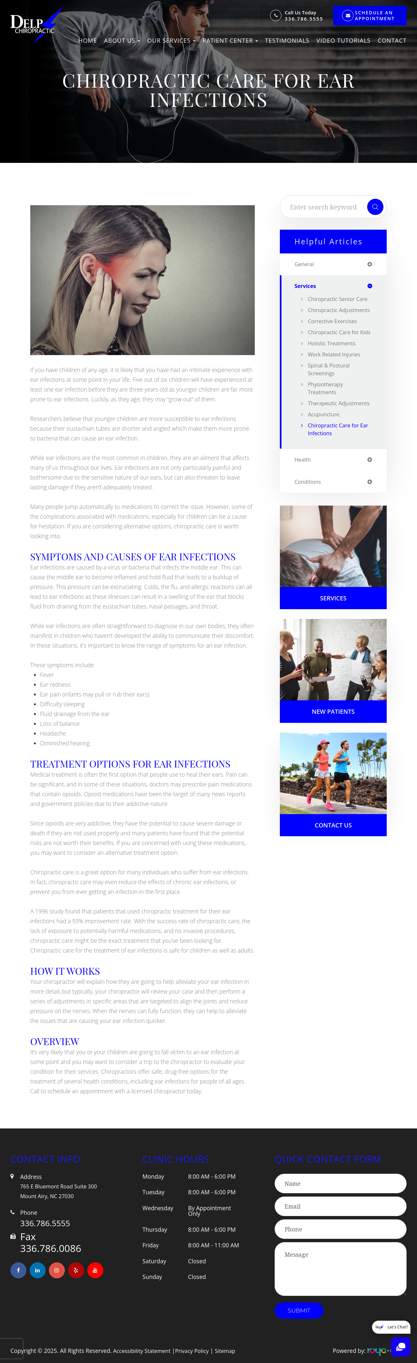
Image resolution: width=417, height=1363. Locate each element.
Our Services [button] (171, 40)
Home (87, 40)
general (305, 264)
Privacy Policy (196, 1351)
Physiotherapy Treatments (327, 413)
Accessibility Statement (143, 1351)
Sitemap (231, 1351)
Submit (299, 1310)
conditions (309, 515)
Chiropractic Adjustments (325, 323)
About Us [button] (122, 40)
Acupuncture (325, 447)
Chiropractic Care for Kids (336, 353)
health (303, 492)
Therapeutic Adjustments (325, 431)
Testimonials (287, 40)
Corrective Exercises (334, 338)
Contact (392, 40)
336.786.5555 (304, 19)
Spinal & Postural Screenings (330, 394)
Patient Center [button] (230, 40)
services (306, 287)
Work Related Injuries (336, 379)
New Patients (333, 746)
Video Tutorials (344, 40)
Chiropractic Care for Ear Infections (336, 461)
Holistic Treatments (334, 368)
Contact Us (333, 861)
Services (333, 632)
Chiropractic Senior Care (333, 304)
